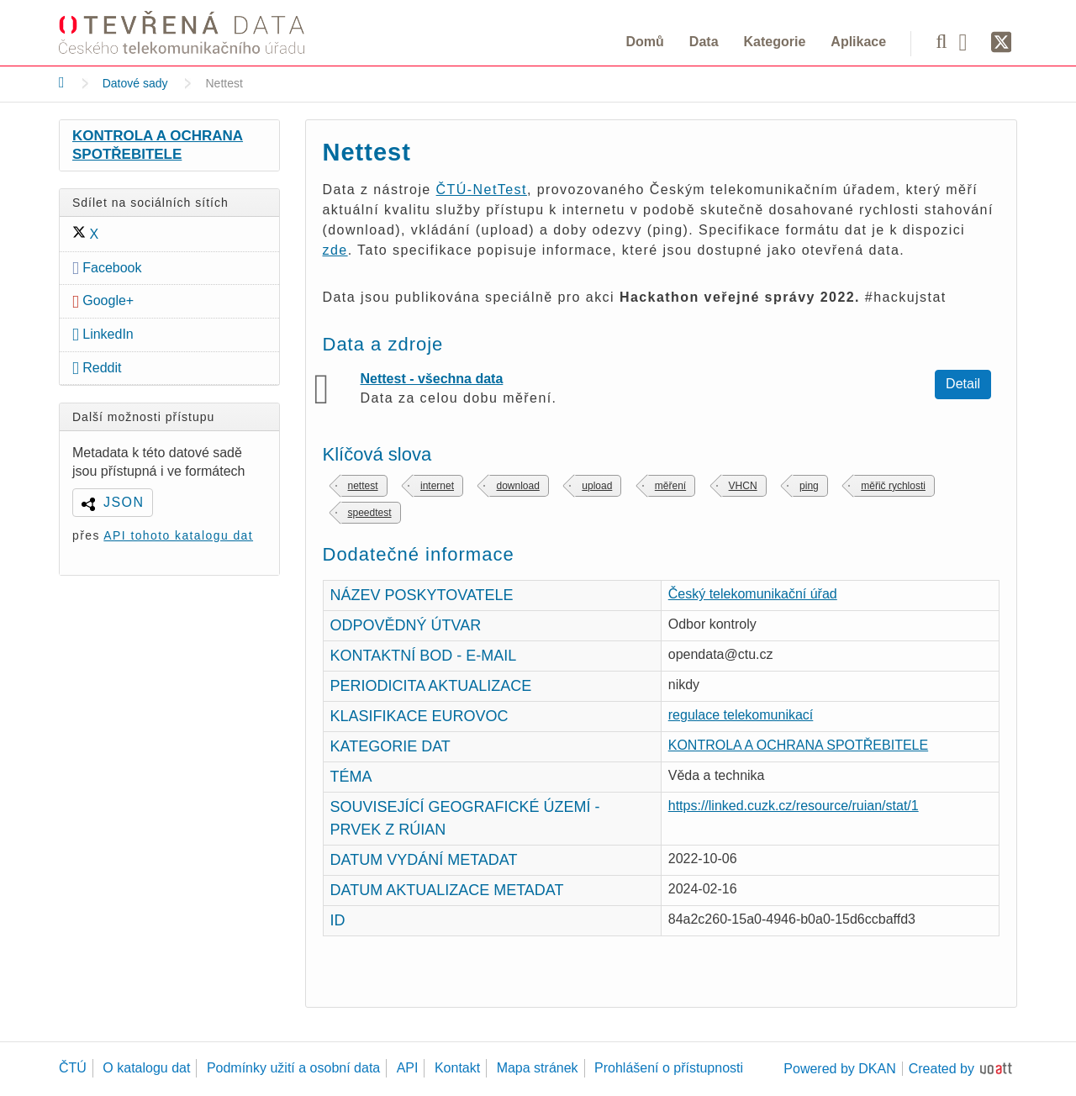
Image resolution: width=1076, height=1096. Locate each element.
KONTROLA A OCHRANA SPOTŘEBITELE (157, 145)
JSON (123, 502)
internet (437, 486)
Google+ (103, 300)
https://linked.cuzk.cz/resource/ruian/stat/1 (793, 805)
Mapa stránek (537, 1068)
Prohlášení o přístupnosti (668, 1068)
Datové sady (135, 83)
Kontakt (457, 1068)
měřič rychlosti (893, 486)
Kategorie (775, 41)
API (408, 1068)
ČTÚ (73, 1068)
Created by (941, 1069)
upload (597, 486)
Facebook (107, 268)
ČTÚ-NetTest (481, 189)
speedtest (370, 513)
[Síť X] (1001, 42)
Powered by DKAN (839, 1069)
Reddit (97, 368)
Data (704, 41)
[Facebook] (969, 41)
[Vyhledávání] (941, 41)
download (517, 486)
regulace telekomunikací (741, 715)
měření (670, 486)
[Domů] (62, 82)
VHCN (743, 486)
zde (335, 250)
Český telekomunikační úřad (752, 594)
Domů (645, 41)
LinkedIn (103, 334)
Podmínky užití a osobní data (293, 1068)
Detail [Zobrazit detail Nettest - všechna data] (963, 384)
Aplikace (858, 41)
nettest (363, 486)
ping (809, 486)
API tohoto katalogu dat (178, 535)
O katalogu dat (146, 1068)
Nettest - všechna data (432, 378)
